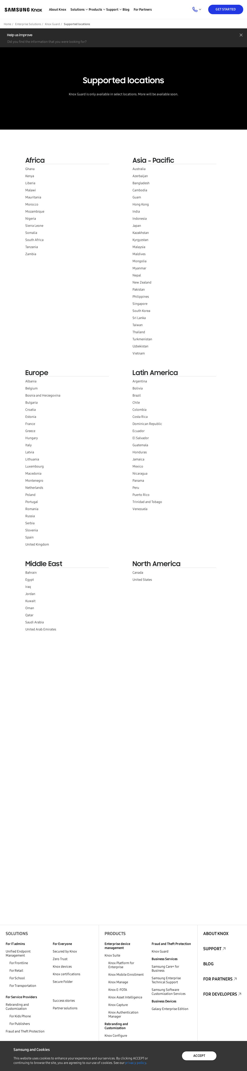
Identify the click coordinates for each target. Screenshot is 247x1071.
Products (115, 933)
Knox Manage (118, 982)
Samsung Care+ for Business (165, 969)
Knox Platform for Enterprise (121, 965)
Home (7, 24)
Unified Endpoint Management (18, 953)
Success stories (64, 1001)
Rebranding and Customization (17, 1007)
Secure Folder (63, 982)
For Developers (220, 994)
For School (17, 978)
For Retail (16, 971)
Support (212, 948)
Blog (126, 10)
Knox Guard (52, 24)
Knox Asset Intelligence (125, 997)
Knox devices (62, 967)
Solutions (17, 933)
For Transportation (22, 986)
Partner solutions (65, 1008)
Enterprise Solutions (28, 24)
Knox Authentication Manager (123, 1014)
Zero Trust (60, 959)
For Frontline (18, 963)
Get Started (226, 9)
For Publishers (19, 1024)
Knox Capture (118, 1005)
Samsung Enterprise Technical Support (166, 980)
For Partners (143, 10)
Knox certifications (66, 974)
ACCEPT (199, 1056)
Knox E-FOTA (117, 990)
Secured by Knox (65, 951)
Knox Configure (116, 1036)
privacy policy (135, 1063)
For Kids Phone (20, 1016)
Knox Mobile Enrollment (126, 975)
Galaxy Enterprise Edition (170, 1009)
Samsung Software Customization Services (168, 992)
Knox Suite (112, 955)
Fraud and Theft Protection (25, 1031)
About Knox (57, 10)
